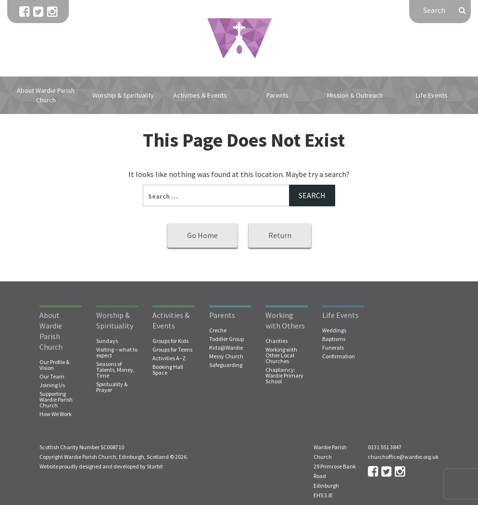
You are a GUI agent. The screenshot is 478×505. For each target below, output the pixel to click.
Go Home (202, 235)
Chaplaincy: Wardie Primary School (284, 375)
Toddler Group (226, 339)
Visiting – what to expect (117, 352)
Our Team (51, 376)
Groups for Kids (170, 341)
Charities (276, 341)
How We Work (55, 414)
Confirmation (338, 356)
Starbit (155, 466)
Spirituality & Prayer (111, 387)
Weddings (334, 330)
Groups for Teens (172, 350)
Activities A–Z (169, 358)
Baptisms (333, 339)
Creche (217, 330)
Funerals (333, 348)
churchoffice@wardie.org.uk (403, 456)
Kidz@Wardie (226, 348)
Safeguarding (225, 365)
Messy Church (226, 356)
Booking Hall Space (167, 370)
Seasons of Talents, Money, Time (115, 370)
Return (279, 235)
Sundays (107, 341)
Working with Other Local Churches (281, 355)
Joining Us (52, 385)
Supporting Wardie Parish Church (56, 399)
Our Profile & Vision (54, 365)
